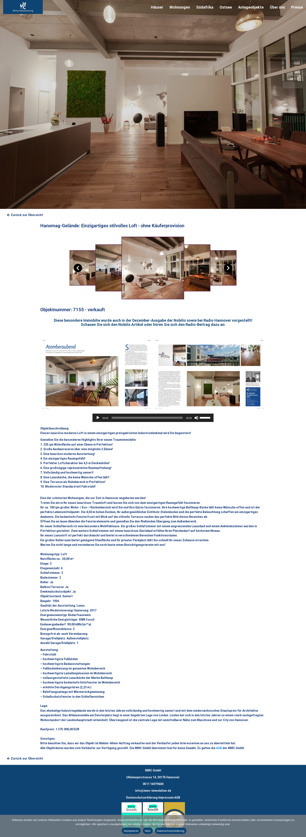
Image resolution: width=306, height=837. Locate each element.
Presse (297, 7)
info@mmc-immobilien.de (153, 790)
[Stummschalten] (196, 418)
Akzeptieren (131, 830)
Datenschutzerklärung (142, 797)
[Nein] (301, 826)
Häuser (157, 7)
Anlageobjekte (251, 7)
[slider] (147, 418)
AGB (219, 748)
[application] (153, 418)
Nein (148, 830)
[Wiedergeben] (98, 418)
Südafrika (204, 7)
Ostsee (226, 7)
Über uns (277, 7)
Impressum (166, 797)
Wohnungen (179, 7)
